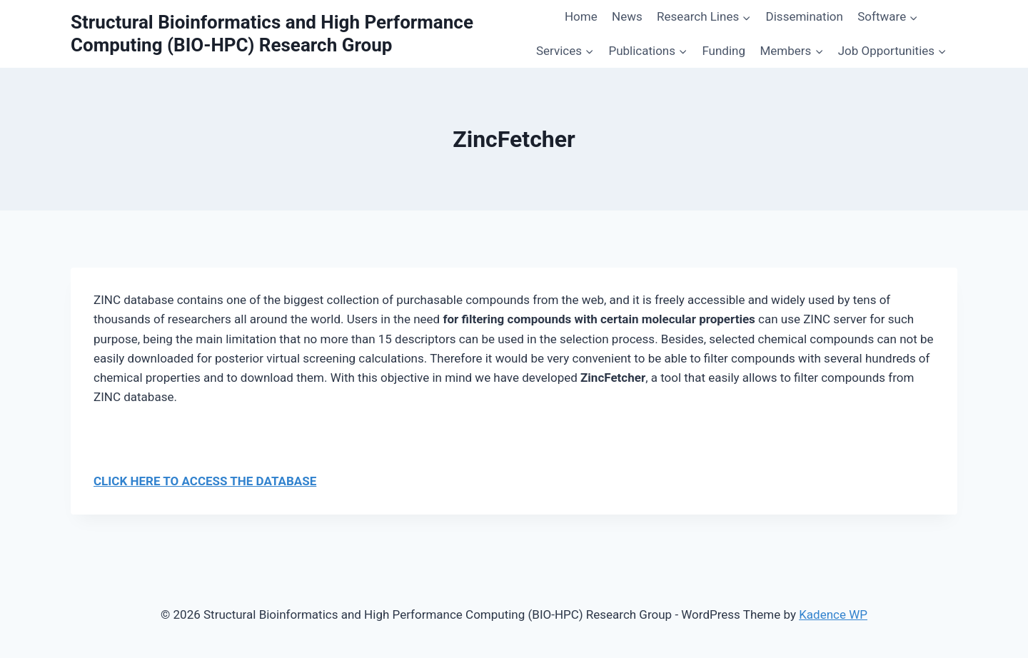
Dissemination (804, 16)
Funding (723, 51)
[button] (746, 17)
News (627, 16)
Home (581, 16)
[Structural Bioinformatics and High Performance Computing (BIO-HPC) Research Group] (298, 33)
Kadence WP (833, 614)
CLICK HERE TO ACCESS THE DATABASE (205, 481)
